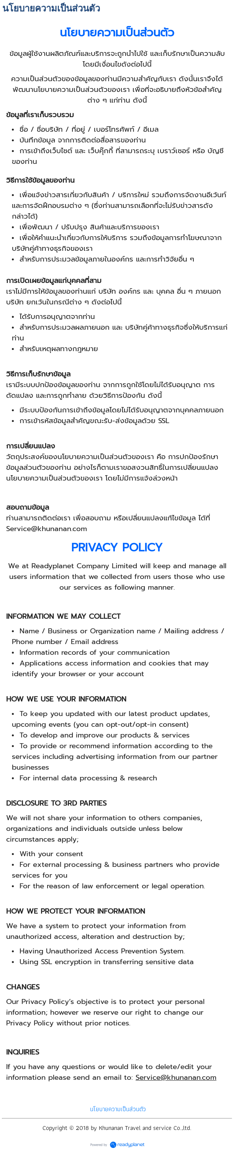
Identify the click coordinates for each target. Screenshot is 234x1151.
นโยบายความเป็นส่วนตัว (118, 1109)
